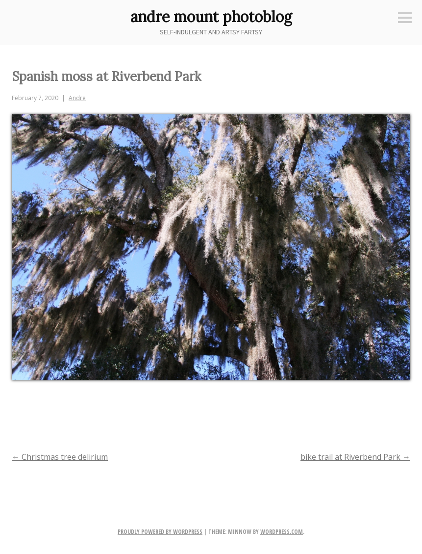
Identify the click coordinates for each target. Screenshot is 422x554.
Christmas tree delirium (60, 456)
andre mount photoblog (211, 16)
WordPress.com (281, 532)
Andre (77, 98)
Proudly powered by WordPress (160, 532)
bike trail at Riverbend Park (355, 456)
